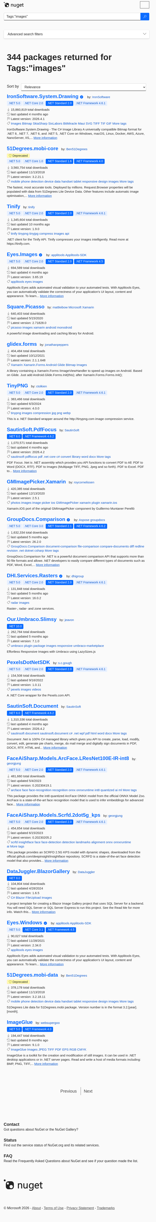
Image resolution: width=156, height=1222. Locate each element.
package (39, 645)
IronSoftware (101, 97)
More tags (119, 123)
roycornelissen (84, 482)
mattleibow (61, 307)
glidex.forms (22, 344)
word (84, 456)
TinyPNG (17, 385)
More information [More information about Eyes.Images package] (52, 296)
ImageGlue (20, 1022)
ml (120, 790)
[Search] (144, 16)
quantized (107, 790)
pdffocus (31, 456)
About (36, 1208)
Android (51, 365)
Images (16, 123)
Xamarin (88, 307)
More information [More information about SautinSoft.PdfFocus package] (25, 471)
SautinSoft (72, 430)
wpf (82, 733)
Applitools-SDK (76, 255)
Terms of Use (54, 1208)
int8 (97, 790)
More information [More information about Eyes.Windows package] (52, 964)
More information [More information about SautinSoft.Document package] (55, 747)
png (59, 413)
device (48, 181)
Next (88, 1091)
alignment (98, 842)
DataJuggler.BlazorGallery (38, 871)
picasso (16, 327)
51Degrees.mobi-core (32, 148)
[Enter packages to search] (72, 16)
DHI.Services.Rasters (32, 575)
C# (13, 897)
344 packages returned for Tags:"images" (59, 63)
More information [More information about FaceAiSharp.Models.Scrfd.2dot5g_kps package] (56, 860)
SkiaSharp (40, 123)
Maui (81, 123)
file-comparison (88, 546)
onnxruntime (85, 790)
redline (139, 546)
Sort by (13, 86)
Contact (11, 1124)
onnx (72, 790)
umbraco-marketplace (88, 645)
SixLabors (55, 123)
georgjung (14, 763)
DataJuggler (86, 872)
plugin (96, 502)
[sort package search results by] (83, 87)
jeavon (69, 620)
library (76, 456)
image (36, 502)
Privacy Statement (80, 1208)
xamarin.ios (109, 502)
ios (53, 502)
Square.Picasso (26, 306)
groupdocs (97, 520)
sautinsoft (17, 456)
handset (67, 181)
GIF (109, 123)
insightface (26, 842)
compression (42, 413)
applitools (58, 255)
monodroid (64, 327)
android (51, 327)
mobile (15, 181)
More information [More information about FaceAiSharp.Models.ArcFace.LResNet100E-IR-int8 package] (28, 804)
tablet (77, 181)
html (93, 733)
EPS (65, 1049)
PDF (58, 1049)
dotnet (29, 550)
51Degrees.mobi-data (32, 975)
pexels (15, 689)
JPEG (43, 1049)
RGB (72, 1049)
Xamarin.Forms (34, 365)
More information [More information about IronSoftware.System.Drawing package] (45, 137)
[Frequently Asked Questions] (8, 1156)
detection (37, 181)
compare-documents (114, 546)
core (52, 456)
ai (116, 790)
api (67, 233)
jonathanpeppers (57, 344)
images (113, 181)
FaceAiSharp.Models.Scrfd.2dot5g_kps (53, 815)
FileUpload (33, 897)
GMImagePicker (67, 502)
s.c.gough (65, 663)
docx (92, 456)
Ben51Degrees (76, 149)
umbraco (17, 645)
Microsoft (75, 307)
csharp (39, 550)
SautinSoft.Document (32, 706)
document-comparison (61, 546)
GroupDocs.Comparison (36, 519)
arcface (16, 790)
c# (58, 456)
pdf (40, 456)
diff (132, 546)
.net (46, 456)
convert (66, 456)
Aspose (84, 520)
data (58, 181)
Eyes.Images (22, 254)
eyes (28, 281)
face (25, 790)
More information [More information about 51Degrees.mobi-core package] (40, 195)
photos (15, 502)
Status (10, 1140)
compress (46, 233)
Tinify (13, 206)
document (32, 733)
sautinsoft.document (54, 733)
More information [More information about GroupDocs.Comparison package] (48, 565)
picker (46, 502)
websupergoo (50, 1023)
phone (25, 181)
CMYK (81, 1049)
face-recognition (40, 790)
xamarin (39, 327)
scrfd (14, 842)
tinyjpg (33, 233)
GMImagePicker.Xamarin (36, 481)
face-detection (51, 842)
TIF (103, 123)
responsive (89, 181)
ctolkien (41, 386)
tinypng (23, 233)
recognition (60, 790)
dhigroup (78, 576)
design (103, 181)
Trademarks (106, 1208)
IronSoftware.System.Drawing (43, 96)
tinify (31, 207)
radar (14, 602)
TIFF (96, 123)
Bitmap (27, 123)
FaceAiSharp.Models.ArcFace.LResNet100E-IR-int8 (68, 758)
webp (67, 413)
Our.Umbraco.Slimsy (32, 619)
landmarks (83, 842)
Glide (61, 365)
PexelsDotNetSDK (28, 662)
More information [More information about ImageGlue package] (46, 1063)
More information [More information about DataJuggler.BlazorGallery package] (44, 912)
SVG (89, 123)
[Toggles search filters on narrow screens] (144, 34)
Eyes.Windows (24, 922)
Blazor (20, 897)
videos (36, 689)
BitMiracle (70, 123)
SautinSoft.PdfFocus (32, 429)
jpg (54, 413)
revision (12, 550)
